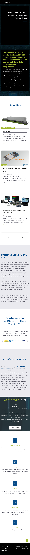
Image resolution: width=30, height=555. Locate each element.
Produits (4, 165)
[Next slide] (27, 341)
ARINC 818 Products (8, 128)
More (4, 143)
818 (7, 2)
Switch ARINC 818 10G (10, 131)
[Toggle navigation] (26, 3)
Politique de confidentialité (25, 547)
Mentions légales (17, 547)
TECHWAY (7, 547)
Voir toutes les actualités (15, 238)
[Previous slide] (2, 341)
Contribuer (15, 427)
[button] (25, 3)
